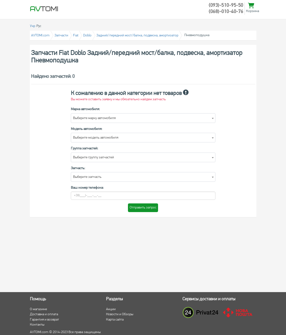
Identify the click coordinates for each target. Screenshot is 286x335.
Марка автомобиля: (85, 109)
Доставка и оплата (44, 314)
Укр (32, 26)
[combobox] (143, 118)
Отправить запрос (143, 207)
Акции (111, 309)
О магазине (38, 309)
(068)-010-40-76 (226, 11)
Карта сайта (115, 320)
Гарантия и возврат (44, 320)
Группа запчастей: (84, 148)
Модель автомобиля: (86, 129)
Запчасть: (78, 168)
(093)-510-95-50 (226, 5)
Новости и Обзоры (119, 314)
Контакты (37, 325)
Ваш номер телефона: (87, 188)
